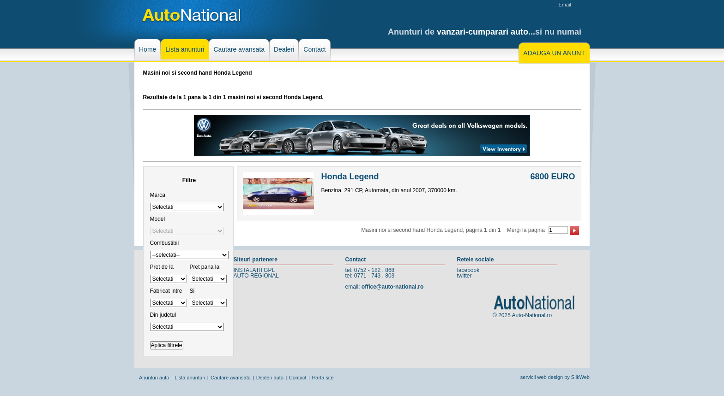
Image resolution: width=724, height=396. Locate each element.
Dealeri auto (270, 377)
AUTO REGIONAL (256, 275)
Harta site (322, 377)
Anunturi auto (154, 377)
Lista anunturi (190, 377)
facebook (468, 270)
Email (564, 4)
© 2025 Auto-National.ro (522, 315)
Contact (298, 377)
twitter (464, 275)
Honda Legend (350, 176)
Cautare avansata (231, 377)
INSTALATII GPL (254, 270)
